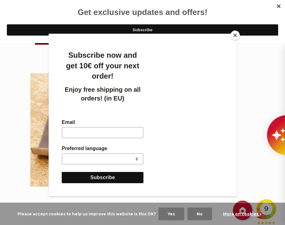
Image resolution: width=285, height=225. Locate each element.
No (200, 214)
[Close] (235, 35)
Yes (171, 214)
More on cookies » (242, 214)
